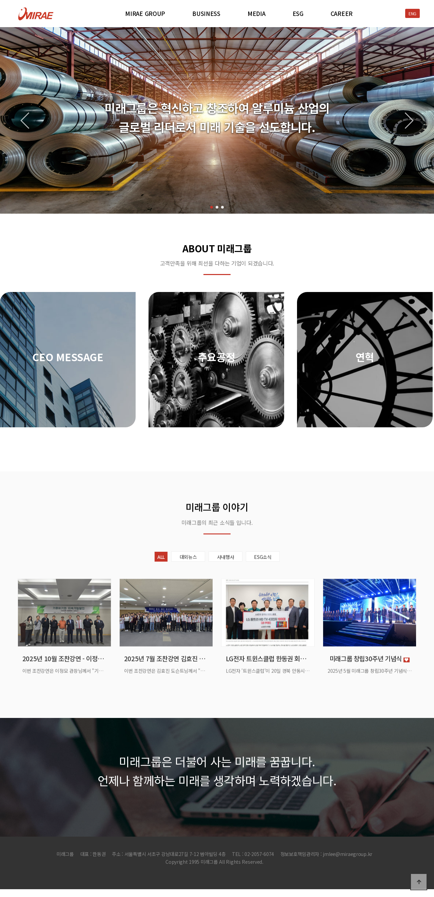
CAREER (342, 13)
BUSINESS (206, 13)
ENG (412, 13)
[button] (211, 207)
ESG (298, 13)
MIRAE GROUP (145, 13)
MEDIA (256, 13)
